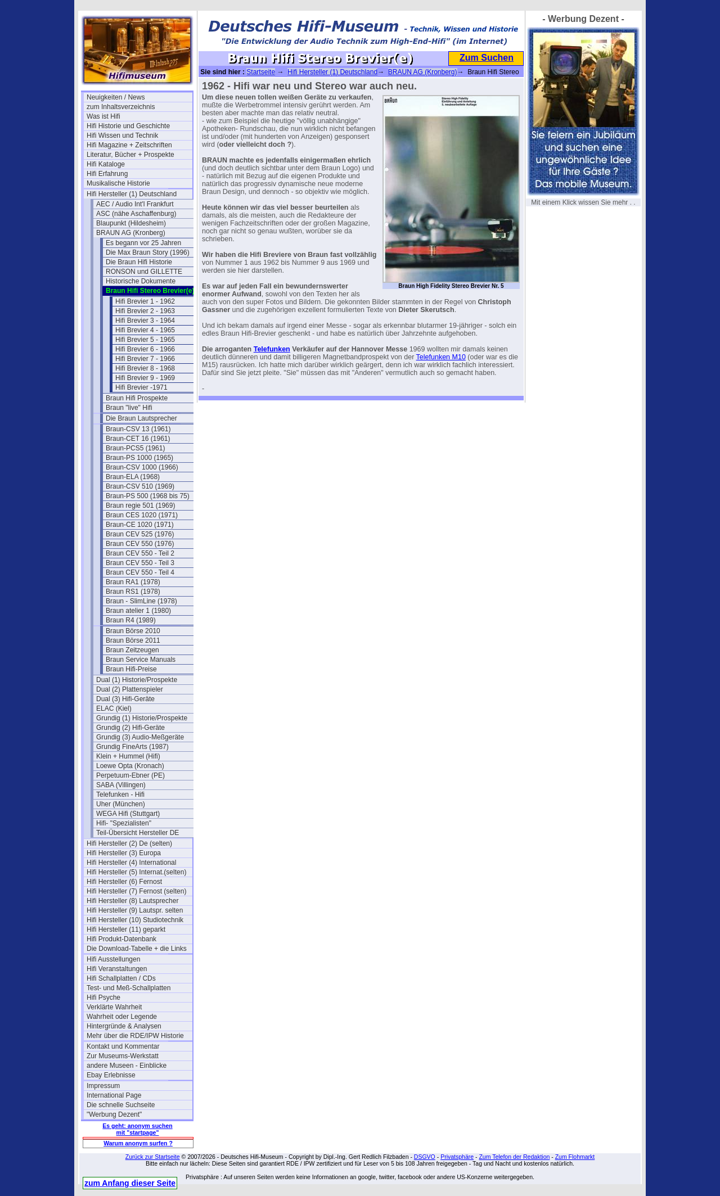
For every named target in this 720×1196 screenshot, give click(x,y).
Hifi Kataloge (106, 164)
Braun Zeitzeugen (132, 650)
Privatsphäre (457, 1156)
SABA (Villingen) (121, 785)
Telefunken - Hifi (120, 794)
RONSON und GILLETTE (144, 272)
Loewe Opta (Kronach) (130, 766)
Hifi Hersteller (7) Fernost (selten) (136, 891)
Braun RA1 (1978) (133, 582)
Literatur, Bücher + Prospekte (130, 155)
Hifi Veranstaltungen (117, 969)
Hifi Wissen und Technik (122, 135)
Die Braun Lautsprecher (141, 418)
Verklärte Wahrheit (114, 1007)
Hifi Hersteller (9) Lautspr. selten (135, 910)
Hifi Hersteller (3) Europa (124, 853)
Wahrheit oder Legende (122, 1017)
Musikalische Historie (118, 183)
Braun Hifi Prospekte (137, 398)
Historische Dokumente (141, 281)
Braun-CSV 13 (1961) (138, 429)
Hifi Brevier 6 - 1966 (145, 349)
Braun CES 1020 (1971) (142, 515)
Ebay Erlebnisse (111, 1075)
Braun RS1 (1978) (133, 591)
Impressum (103, 1086)
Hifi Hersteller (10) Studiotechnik (135, 920)
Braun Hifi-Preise (131, 669)
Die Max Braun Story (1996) (148, 252)
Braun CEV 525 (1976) (140, 534)
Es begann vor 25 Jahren (143, 243)
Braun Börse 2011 (133, 640)
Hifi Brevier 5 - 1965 (145, 340)
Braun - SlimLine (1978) (141, 601)
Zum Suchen (487, 57)
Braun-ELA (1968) (133, 477)
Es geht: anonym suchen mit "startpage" (137, 1129)
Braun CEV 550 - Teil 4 (140, 572)
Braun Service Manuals (141, 660)
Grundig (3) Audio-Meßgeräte (140, 737)
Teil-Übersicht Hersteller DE (137, 833)
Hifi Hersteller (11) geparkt (126, 929)
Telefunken (272, 349)
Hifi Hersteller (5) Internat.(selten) (136, 872)
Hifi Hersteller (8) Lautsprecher (132, 901)
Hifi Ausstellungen (113, 959)
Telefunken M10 (441, 357)
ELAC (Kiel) (114, 708)
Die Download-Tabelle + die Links (137, 949)
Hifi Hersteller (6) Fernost (124, 882)
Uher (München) (120, 804)
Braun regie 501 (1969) (140, 505)
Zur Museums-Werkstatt (123, 1056)
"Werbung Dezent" (114, 1114)
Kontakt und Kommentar (123, 1046)
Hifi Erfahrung (107, 174)
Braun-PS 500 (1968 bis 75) (148, 496)
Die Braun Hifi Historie (139, 262)
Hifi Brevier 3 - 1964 (145, 320)
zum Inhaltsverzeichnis (121, 107)
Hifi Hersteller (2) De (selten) (129, 843)
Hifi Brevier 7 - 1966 (145, 359)
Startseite (260, 72)
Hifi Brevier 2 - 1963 (145, 311)
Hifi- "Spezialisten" (123, 823)
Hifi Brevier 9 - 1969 (145, 378)
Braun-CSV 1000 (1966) (142, 467)
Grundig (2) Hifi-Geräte (130, 728)
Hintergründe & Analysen (124, 1026)
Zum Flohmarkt (575, 1156)
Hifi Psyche (103, 997)
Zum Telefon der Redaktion (514, 1156)
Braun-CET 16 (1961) (138, 439)
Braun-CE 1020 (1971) (140, 525)
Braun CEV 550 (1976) (140, 544)
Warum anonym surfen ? (138, 1143)
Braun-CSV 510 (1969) (140, 486)
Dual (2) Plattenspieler (129, 689)
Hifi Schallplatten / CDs (121, 978)
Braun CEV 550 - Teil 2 (140, 553)
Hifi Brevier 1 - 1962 (145, 301)
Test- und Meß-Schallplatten (128, 988)
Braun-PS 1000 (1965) (139, 458)
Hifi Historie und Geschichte (128, 126)
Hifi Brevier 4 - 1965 (145, 330)
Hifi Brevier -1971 (141, 387)
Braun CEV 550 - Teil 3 (140, 563)
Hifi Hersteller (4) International (131, 862)
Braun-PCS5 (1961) (135, 448)
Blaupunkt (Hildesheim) (131, 223)
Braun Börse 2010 (133, 631)
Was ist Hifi (103, 116)
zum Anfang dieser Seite (130, 1183)
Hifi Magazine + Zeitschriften (129, 145)
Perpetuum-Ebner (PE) (130, 775)
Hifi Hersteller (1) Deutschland (132, 194)
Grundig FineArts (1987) (132, 747)
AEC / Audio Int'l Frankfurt (135, 204)
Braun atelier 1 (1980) (138, 611)
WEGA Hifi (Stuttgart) (128, 814)
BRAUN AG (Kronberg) (130, 233)
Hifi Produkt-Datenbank (121, 939)
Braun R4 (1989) (131, 620)
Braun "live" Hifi (129, 408)
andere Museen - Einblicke (126, 1065)
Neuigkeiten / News (116, 97)
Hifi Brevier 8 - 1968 (145, 368)
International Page (114, 1095)
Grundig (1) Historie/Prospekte (141, 718)
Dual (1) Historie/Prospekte (136, 680)
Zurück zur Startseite (152, 1156)
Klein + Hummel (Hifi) (128, 756)
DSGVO (424, 1156)
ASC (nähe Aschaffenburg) (136, 214)
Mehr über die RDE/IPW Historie (135, 1036)
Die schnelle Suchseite (121, 1105)
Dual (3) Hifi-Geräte (125, 699)
